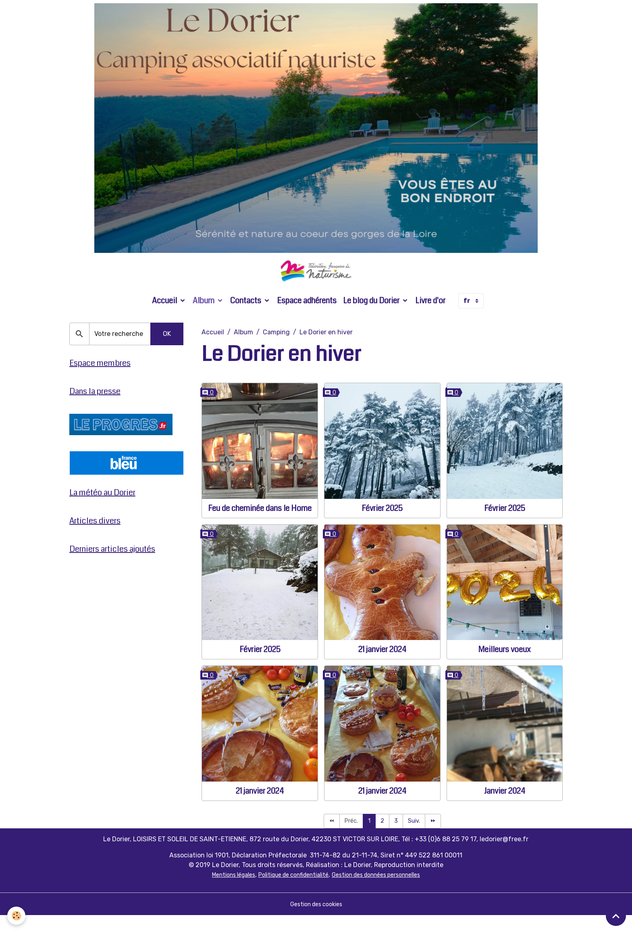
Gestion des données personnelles (385, 891)
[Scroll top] (616, 916)
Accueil (165, 316)
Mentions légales (219, 891)
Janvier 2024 (504, 806)
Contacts (246, 316)
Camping (276, 348)
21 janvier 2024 (382, 665)
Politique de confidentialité (289, 891)
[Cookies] (17, 915)
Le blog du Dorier (372, 316)
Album (204, 316)
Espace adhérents (307, 316)
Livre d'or (430, 316)
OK (167, 349)
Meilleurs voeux (504, 665)
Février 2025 (382, 524)
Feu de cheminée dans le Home (260, 524)
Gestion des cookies (316, 920)
